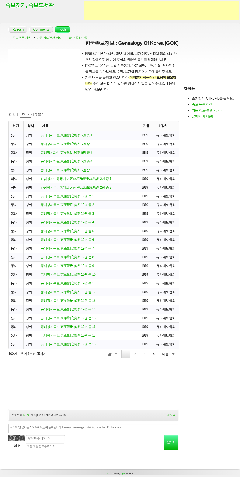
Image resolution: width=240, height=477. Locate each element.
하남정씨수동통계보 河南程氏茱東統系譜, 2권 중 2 (76, 187)
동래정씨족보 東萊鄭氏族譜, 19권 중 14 (68, 309)
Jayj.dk (122, 474)
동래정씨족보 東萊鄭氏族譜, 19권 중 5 (67, 231)
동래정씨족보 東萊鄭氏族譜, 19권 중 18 (68, 344)
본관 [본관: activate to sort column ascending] (16, 126)
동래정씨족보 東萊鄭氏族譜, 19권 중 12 (68, 292)
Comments (41, 29)
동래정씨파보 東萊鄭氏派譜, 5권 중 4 (66, 161)
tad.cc (109, 474)
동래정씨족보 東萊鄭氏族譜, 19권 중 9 (67, 266)
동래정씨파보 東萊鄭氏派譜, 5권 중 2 (66, 144)
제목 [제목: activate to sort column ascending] (45, 126)
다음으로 (168, 354)
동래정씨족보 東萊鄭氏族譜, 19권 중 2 (67, 205)
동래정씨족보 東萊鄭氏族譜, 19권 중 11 (68, 283)
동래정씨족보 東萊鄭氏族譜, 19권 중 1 (67, 196)
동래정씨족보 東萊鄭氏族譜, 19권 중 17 (68, 335)
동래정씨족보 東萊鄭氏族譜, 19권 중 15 (68, 318)
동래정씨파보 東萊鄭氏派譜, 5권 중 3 (66, 152)
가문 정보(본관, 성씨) (49, 37)
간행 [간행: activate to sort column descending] (146, 126)
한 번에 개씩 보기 (26, 114)
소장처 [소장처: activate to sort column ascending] (162, 126)
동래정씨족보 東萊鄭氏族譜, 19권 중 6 (67, 239)
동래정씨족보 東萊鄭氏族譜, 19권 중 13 (68, 300)
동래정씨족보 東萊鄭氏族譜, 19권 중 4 (67, 222)
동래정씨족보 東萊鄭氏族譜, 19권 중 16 (68, 327)
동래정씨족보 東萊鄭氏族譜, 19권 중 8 (67, 257)
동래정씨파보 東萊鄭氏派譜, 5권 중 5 (66, 170)
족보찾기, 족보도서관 (29, 5)
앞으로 (112, 354)
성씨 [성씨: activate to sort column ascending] (30, 126)
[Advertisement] (161, 10)
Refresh (18, 29)
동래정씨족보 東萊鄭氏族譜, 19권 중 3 (67, 213)
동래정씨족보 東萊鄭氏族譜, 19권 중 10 (68, 274)
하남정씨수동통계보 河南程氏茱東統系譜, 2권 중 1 (76, 179)
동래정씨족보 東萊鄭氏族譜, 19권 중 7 (67, 248)
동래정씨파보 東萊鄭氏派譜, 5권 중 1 (66, 135)
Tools (62, 29)
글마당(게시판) (78, 37)
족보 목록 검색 (22, 37)
